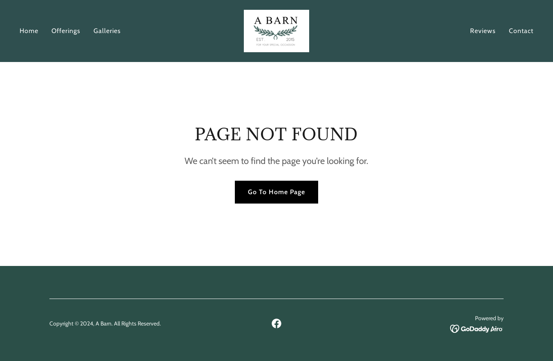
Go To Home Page (276, 192)
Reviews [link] (483, 31)
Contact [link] (521, 31)
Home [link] (29, 31)
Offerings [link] (65, 31)
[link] (276, 30)
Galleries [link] (107, 31)
